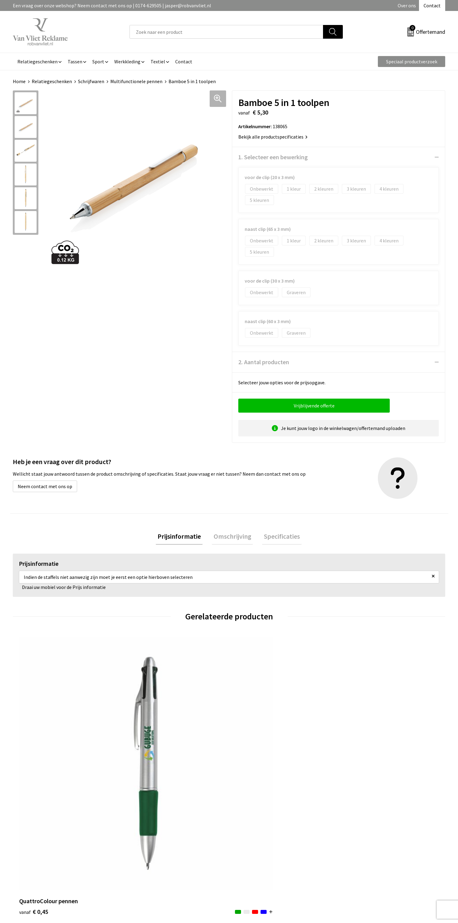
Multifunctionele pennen (136, 81)
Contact (432, 5)
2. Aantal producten (263, 362)
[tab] (182, 537)
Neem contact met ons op (45, 486)
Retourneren (249, 830)
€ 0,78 (141, 755)
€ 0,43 (250, 755)
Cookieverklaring (361, 830)
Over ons (407, 5)
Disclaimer (355, 848)
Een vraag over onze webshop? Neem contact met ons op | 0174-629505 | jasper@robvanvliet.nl (112, 5)
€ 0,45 (33, 755)
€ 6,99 (357, 764)
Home (19, 81)
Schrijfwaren (91, 81)
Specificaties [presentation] (278, 537)
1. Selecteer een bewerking (273, 157)
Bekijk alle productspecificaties (272, 137)
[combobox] (226, 32)
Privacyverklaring (362, 839)
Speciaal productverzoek (411, 61)
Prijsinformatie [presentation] (182, 537)
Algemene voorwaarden (368, 821)
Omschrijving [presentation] (232, 537)
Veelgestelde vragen (150, 830)
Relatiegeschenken (52, 81)
